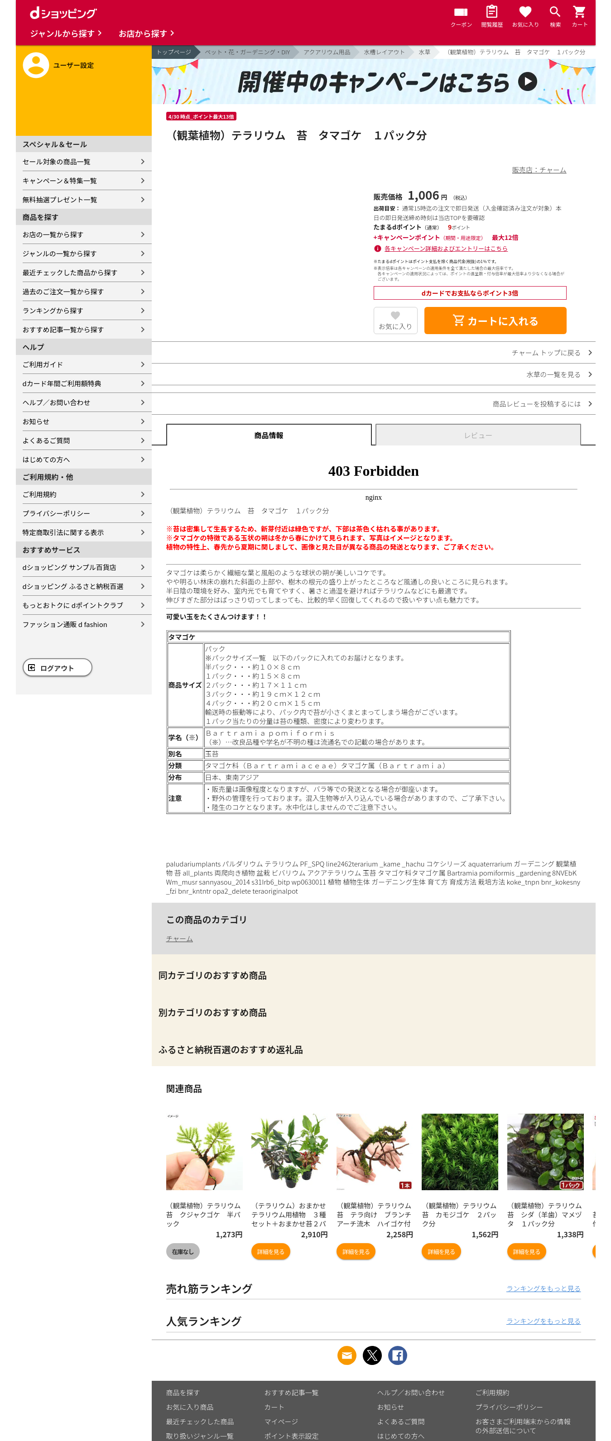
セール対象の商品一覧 (57, 161)
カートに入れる (495, 320)
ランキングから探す (53, 310)
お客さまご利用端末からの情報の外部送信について (523, 1426)
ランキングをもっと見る (543, 1288)
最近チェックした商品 (200, 1421)
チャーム (179, 938)
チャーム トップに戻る (546, 352)
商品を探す (183, 1392)
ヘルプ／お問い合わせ (57, 402)
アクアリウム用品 (326, 52)
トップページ (174, 52)
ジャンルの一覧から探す (60, 253)
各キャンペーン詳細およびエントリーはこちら (446, 248)
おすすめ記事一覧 (292, 1392)
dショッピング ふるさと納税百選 (73, 586)
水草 (424, 52)
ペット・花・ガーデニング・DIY (247, 52)
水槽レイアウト (384, 52)
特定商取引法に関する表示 (63, 532)
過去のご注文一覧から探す (63, 291)
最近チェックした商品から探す (70, 272)
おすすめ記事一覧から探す (63, 329)
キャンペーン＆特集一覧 (60, 180)
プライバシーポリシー (57, 513)
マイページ (281, 1421)
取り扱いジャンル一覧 (200, 1436)
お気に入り (396, 326)
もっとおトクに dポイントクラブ (73, 605)
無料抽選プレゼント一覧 (60, 199)
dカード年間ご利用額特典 (62, 383)
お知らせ (36, 421)
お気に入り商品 (190, 1407)
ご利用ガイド (43, 364)
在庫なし (183, 1251)
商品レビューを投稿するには (536, 403)
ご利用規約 (40, 494)
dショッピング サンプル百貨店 (69, 567)
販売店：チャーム (539, 169)
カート (275, 1407)
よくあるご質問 (46, 440)
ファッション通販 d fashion (65, 624)
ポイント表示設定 (292, 1436)
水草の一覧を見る (553, 374)
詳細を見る (270, 1251)
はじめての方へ (46, 459)
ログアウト (57, 668)
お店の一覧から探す (53, 234)
